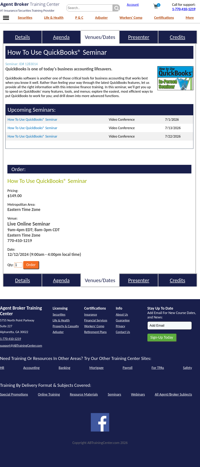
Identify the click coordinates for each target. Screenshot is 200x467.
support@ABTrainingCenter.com (21, 345)
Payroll (127, 368)
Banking (64, 368)
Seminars (114, 394)
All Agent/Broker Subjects (173, 394)
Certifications (164, 17)
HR (2, 368)
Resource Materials (84, 394)
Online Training (49, 394)
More (190, 17)
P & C (79, 17)
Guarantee (123, 320)
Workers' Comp (131, 17)
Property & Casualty (66, 326)
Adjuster (101, 17)
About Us (122, 314)
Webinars (138, 394)
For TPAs (158, 368)
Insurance (90, 314)
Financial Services (95, 320)
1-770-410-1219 (184, 9)
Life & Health (53, 17)
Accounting (31, 368)
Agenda (61, 37)
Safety (187, 368)
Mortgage (96, 368)
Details (22, 37)
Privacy (120, 326)
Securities (25, 17)
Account (133, 4)
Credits (177, 37)
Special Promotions (14, 394)
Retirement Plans (95, 332)
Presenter (138, 37)
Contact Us (123, 332)
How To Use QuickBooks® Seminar (32, 119)
